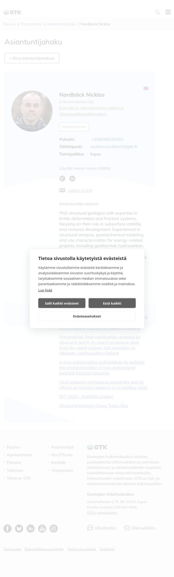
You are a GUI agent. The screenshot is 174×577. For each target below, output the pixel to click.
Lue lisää (45, 290)
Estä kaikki (112, 303)
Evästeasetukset (87, 316)
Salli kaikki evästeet (62, 303)
